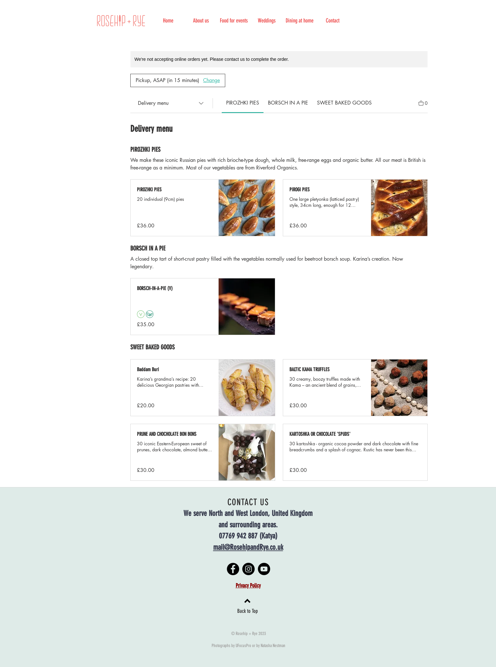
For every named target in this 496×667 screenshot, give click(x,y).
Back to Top (247, 611)
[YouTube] (264, 569)
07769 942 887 (238, 535)
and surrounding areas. (248, 524)
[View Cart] (423, 102)
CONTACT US (248, 502)
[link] (242, 102)
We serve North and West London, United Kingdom (248, 513)
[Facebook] (379, 21)
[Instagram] (394, 21)
